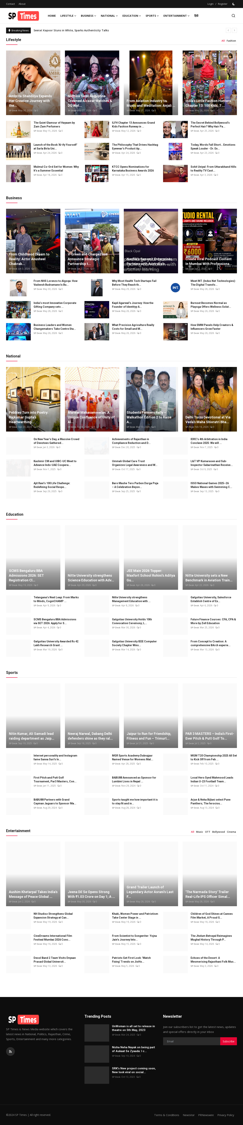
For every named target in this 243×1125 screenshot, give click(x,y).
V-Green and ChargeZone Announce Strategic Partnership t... (88, 259)
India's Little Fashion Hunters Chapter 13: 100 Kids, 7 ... (208, 103)
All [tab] (223, 40)
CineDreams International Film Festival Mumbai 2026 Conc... (53, 937)
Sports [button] (152, 16)
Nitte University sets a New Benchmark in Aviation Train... (209, 577)
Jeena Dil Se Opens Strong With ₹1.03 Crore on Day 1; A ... (91, 894)
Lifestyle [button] (68, 16)
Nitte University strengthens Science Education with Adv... (91, 577)
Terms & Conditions (163, 1115)
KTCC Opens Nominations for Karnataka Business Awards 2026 (133, 168)
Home (52, 15)
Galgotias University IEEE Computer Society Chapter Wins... (134, 643)
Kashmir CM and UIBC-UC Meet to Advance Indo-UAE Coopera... (55, 463)
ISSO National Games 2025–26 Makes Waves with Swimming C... (211, 485)
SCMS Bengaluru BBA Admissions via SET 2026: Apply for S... (55, 621)
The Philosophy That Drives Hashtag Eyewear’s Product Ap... (135, 146)
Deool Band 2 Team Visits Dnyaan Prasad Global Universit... (55, 959)
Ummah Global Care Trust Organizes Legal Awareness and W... (134, 463)
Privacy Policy (225, 1115)
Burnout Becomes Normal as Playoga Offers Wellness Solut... (211, 304)
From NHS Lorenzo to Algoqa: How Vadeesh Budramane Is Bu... (55, 282)
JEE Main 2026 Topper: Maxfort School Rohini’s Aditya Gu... (151, 575)
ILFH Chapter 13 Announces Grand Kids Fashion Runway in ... (133, 124)
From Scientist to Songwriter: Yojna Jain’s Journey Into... (134, 937)
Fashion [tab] (231, 40)
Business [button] (88, 16)
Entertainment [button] (176, 16)
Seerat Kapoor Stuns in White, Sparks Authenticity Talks (71, 30)
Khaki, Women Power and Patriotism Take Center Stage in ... (135, 915)
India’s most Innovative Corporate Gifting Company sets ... (55, 304)
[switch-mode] (234, 4)
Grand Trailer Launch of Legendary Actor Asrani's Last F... (150, 892)
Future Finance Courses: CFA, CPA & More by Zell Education (213, 621)
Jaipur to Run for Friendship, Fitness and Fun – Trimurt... (149, 736)
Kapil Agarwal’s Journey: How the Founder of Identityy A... (132, 304)
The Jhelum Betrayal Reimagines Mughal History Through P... (211, 937)
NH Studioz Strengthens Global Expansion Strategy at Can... (53, 915)
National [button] (109, 16)
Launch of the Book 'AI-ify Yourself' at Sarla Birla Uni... (55, 146)
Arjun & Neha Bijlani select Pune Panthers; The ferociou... (210, 801)
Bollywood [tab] (218, 831)
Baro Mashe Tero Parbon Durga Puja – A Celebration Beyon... (135, 485)
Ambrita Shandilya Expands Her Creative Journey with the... (30, 101)
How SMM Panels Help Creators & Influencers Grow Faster (212, 326)
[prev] (228, 30)
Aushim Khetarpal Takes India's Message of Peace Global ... (33, 894)
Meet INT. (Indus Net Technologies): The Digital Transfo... (213, 282)
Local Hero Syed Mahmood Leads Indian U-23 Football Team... (212, 779)
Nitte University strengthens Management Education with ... (131, 599)
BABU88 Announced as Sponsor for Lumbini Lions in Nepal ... (134, 779)
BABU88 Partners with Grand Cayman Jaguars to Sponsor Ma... (55, 801)
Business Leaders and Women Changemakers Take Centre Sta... (55, 326)
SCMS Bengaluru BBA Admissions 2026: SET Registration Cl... (26, 575)
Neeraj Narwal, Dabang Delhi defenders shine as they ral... (90, 736)
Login (210, 4)
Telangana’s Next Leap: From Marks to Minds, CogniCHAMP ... (56, 599)
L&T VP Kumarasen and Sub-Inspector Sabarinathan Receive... (212, 463)
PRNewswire (204, 1115)
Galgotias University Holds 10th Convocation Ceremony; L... (132, 621)
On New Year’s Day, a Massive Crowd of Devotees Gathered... (56, 441)
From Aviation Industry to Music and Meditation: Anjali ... (151, 103)
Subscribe (228, 1041)
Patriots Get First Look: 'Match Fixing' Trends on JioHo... (131, 959)
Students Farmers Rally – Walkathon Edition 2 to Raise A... (149, 417)
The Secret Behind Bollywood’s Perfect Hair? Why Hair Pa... (210, 124)
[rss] (10, 1051)
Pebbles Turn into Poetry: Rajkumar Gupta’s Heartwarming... (28, 417)
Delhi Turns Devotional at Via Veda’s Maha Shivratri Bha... (207, 419)
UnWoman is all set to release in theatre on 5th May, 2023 (133, 1028)
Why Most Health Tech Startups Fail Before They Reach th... (134, 282)
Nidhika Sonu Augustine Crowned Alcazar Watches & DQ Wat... (90, 101)
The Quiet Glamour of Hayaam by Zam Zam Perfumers (54, 124)
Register (222, 4)
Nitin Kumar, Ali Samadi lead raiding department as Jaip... (31, 736)
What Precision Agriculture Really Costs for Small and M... (133, 326)
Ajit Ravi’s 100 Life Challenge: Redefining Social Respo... (52, 485)
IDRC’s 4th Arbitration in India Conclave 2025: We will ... (209, 441)
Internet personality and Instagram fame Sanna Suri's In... (55, 757)
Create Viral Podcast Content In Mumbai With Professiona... (208, 261)
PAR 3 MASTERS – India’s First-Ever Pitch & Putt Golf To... (209, 736)
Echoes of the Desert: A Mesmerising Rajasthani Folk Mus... (213, 959)
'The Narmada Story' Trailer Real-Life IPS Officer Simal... (207, 894)
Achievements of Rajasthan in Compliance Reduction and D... (131, 441)
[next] (234, 30)
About (22, 4)
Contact (10, 4)
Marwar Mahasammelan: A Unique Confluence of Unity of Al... (91, 417)
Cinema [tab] (231, 831)
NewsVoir (185, 1115)
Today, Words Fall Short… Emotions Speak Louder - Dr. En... (213, 146)
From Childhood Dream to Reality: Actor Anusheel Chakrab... (29, 259)
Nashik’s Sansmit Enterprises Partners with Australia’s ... (149, 261)
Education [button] (131, 16)
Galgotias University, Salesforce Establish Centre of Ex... (211, 599)
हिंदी (196, 15)
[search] (233, 15)
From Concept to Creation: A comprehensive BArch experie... (210, 643)
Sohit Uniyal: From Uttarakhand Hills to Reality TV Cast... (213, 168)
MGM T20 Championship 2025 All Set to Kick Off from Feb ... (214, 757)
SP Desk (13, 110)
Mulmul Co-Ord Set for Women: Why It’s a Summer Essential (56, 168)
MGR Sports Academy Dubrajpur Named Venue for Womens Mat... (132, 757)
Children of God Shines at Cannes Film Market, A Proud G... (212, 915)
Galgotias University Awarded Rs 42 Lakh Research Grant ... (56, 643)
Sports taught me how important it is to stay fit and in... (135, 801)
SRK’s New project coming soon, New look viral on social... (134, 1070)
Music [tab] (199, 831)
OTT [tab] (207, 831)
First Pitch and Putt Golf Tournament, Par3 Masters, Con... (55, 779)
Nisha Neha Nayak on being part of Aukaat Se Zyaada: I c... (133, 1049)
